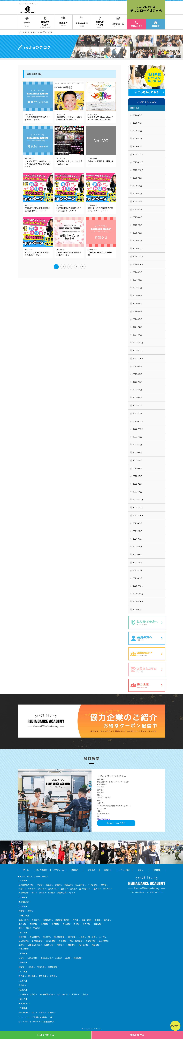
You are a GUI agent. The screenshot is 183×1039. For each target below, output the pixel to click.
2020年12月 (138, 586)
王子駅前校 (23, 941)
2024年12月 (138, 248)
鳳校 (33, 892)
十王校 (83, 994)
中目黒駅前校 (59, 937)
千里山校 (95, 889)
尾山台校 (95, 945)
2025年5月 (137, 209)
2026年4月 (137, 123)
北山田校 (97, 924)
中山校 (36, 928)
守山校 (67, 958)
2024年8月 (137, 280)
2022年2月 (137, 484)
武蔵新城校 (47, 920)
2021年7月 (137, 539)
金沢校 (21, 976)
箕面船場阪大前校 (26, 885)
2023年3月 (137, 397)
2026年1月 (137, 146)
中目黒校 (46, 937)
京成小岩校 (50, 941)
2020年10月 (138, 602)
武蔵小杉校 (23, 920)
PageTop (177, 1026)
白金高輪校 (34, 937)
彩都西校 (68, 885)
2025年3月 (137, 225)
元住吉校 (35, 920)
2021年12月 (138, 500)
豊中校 (63, 889)
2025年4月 (137, 217)
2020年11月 (138, 594)
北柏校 (41, 1012)
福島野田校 (52, 889)
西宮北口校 (23, 902)
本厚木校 (33, 924)
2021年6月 (137, 547)
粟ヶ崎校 (31, 976)
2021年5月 (137, 554)
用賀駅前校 (90, 941)
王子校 (101, 937)
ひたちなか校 (62, 994)
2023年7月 (137, 382)
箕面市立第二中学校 (65, 892)
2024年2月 (137, 327)
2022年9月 (137, 437)
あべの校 (40, 889)
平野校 (30, 889)
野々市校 (42, 976)
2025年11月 (138, 162)
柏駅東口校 (23, 1012)
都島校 (48, 885)
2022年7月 (137, 445)
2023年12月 (138, 343)
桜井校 (103, 885)
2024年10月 (138, 264)
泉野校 (52, 976)
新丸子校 (86, 924)
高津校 (97, 920)
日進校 (21, 958)
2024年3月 (137, 319)
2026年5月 (137, 115)
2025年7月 (137, 194)
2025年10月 (138, 170)
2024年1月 (137, 335)
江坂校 (51, 892)
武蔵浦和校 (23, 1003)
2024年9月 (137, 272)
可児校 (30, 967)
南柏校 (51, 1012)
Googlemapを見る (116, 823)
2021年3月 (137, 570)
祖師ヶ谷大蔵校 (76, 941)
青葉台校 (66, 924)
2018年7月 (137, 609)
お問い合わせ (136, 24)
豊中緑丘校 (83, 889)
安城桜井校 (32, 958)
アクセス (91, 870)
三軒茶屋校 (103, 941)
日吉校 (75, 920)
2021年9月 (137, 523)
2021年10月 (138, 515)
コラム (140, 870)
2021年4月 (137, 562)
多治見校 (40, 967)
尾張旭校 (77, 958)
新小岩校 (62, 941)
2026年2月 (137, 139)
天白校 (58, 958)
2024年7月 (137, 288)
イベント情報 (124, 870)
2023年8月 (137, 374)
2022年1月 (137, 492)
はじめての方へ (42, 870)
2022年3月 (137, 476)
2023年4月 (137, 390)
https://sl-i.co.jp (103, 819)
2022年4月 (137, 468)
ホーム (26, 870)
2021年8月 (137, 531)
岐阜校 (21, 967)
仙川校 (21, 945)
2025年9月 (137, 178)
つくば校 (22, 994)
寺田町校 (106, 889)
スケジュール (58, 870)
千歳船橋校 (70, 945)
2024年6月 (137, 295)
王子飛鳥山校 (37, 941)
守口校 (39, 885)
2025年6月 (137, 201)
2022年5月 (137, 460)
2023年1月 (137, 413)
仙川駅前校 (83, 945)
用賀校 (59, 945)
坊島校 (58, 885)
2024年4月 (137, 311)
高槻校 (21, 889)
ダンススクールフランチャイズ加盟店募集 (36, 1021)
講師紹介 (75, 870)
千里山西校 (92, 885)
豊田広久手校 (46, 958)
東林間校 (55, 924)
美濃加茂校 (52, 967)
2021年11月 (138, 507)
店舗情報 (155, 24)
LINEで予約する (45, 1035)
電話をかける (137, 1035)
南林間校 (44, 924)
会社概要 (157, 870)
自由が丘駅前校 (34, 945)
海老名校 (22, 924)
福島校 (72, 889)
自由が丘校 (48, 945)
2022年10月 (138, 429)
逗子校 (76, 924)
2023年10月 (138, 358)
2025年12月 (138, 154)
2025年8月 (137, 186)
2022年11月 (138, 421)
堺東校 (41, 892)
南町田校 (71, 937)
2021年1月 (137, 578)
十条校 (81, 937)
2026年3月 (137, 131)
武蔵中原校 (86, 920)
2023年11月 (138, 350)
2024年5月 (137, 303)
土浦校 (74, 994)
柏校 (33, 1012)
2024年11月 (138, 256)
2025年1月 (137, 240)
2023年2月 (137, 405)
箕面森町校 (79, 885)
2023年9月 (137, 366)
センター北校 (24, 928)
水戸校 (32, 994)
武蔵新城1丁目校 (62, 920)
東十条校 (91, 937)
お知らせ (107, 870)
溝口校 (106, 920)
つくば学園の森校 (46, 994)
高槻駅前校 (23, 892)
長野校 (21, 985)
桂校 (30, 911)
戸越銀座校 (23, 948)
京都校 (21, 911)
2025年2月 (137, 233)
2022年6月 (137, 452)
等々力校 (22, 937)
